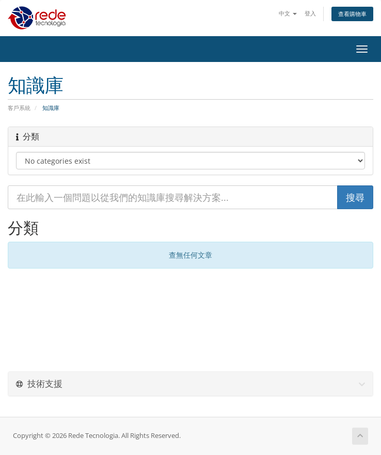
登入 (310, 13)
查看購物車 (352, 14)
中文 (288, 13)
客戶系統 (19, 108)
